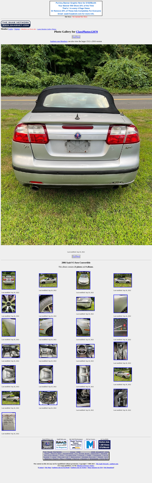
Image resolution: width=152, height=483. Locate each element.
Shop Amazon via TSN (95, 467)
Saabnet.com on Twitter (79, 467)
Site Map (48, 467)
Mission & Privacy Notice (85, 466)
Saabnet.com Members (59, 41)
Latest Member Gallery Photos (46, 29)
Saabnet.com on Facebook (61, 467)
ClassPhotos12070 (87, 31)
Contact (41, 467)
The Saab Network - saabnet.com (107, 464)
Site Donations (109, 467)
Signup (17, 29)
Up (74, 37)
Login (10, 29)
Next (78, 37)
